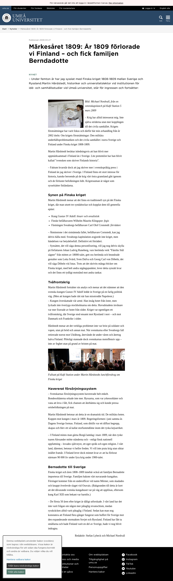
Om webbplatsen (98, 554)
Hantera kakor (97, 571)
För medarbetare (67, 8)
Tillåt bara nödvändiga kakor (23, 565)
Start (4, 29)
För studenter (20, 8)
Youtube (128, 568)
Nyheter (13, 29)
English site (165, 8)
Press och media (69, 559)
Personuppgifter (98, 567)
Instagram (130, 559)
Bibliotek (51, 8)
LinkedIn (129, 572)
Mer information (116, 3)
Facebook (129, 554)
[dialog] (32, 556)
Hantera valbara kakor (19, 559)
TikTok (127, 563)
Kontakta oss (67, 554)
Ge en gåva (66, 571)
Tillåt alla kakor (16, 571)
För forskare (36, 8)
